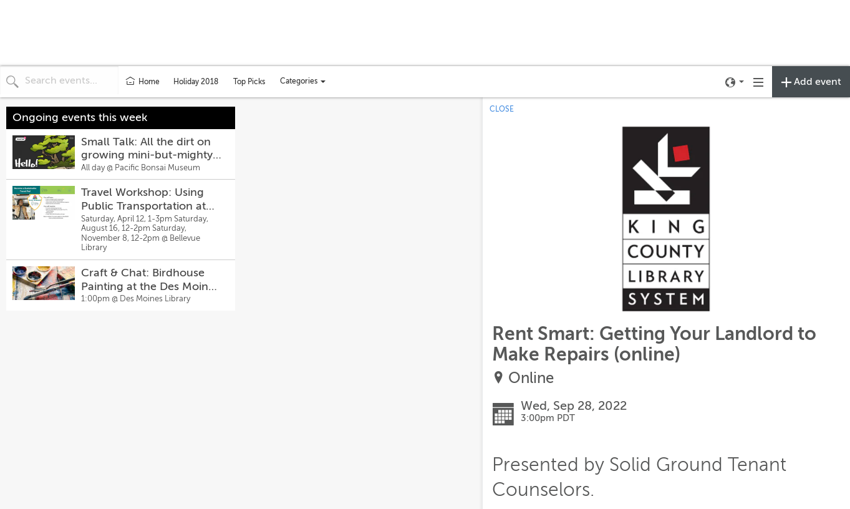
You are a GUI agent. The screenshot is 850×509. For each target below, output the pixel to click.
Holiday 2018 (195, 81)
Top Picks (249, 81)
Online (531, 378)
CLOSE (502, 109)
